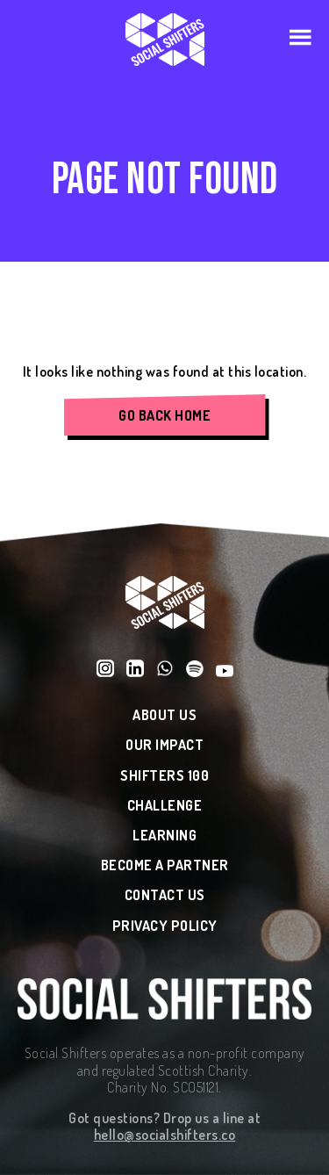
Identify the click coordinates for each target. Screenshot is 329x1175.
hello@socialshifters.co (165, 1134)
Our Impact (164, 745)
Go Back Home (164, 415)
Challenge (165, 805)
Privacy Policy (165, 926)
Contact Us (165, 895)
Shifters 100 (164, 776)
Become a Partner (165, 865)
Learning (164, 835)
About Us (164, 715)
